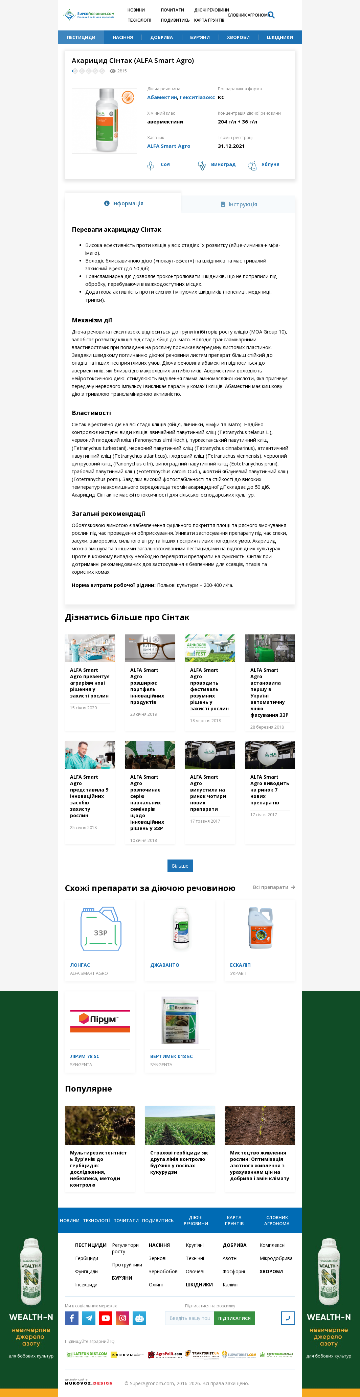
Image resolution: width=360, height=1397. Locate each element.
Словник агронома (249, 15)
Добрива (161, 37)
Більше (180, 866)
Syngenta (81, 1064)
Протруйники (126, 1264)
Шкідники (280, 37)
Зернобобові (163, 1271)
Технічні (195, 1258)
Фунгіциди (86, 1271)
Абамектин (162, 97)
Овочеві (195, 1271)
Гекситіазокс (197, 97)
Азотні (230, 1258)
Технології (139, 20)
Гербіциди (86, 1258)
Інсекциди (86, 1284)
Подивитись (175, 20)
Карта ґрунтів (209, 20)
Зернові (157, 1258)
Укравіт (238, 973)
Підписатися (234, 1318)
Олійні (156, 1284)
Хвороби (238, 37)
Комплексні (273, 1245)
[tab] (123, 203)
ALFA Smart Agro (168, 145)
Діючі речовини (211, 10)
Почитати (172, 10)
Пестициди (81, 37)
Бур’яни (200, 37)
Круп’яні (195, 1245)
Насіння (123, 37)
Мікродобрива (274, 1258)
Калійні (231, 1284)
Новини (136, 10)
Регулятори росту (125, 1248)
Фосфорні (234, 1271)
